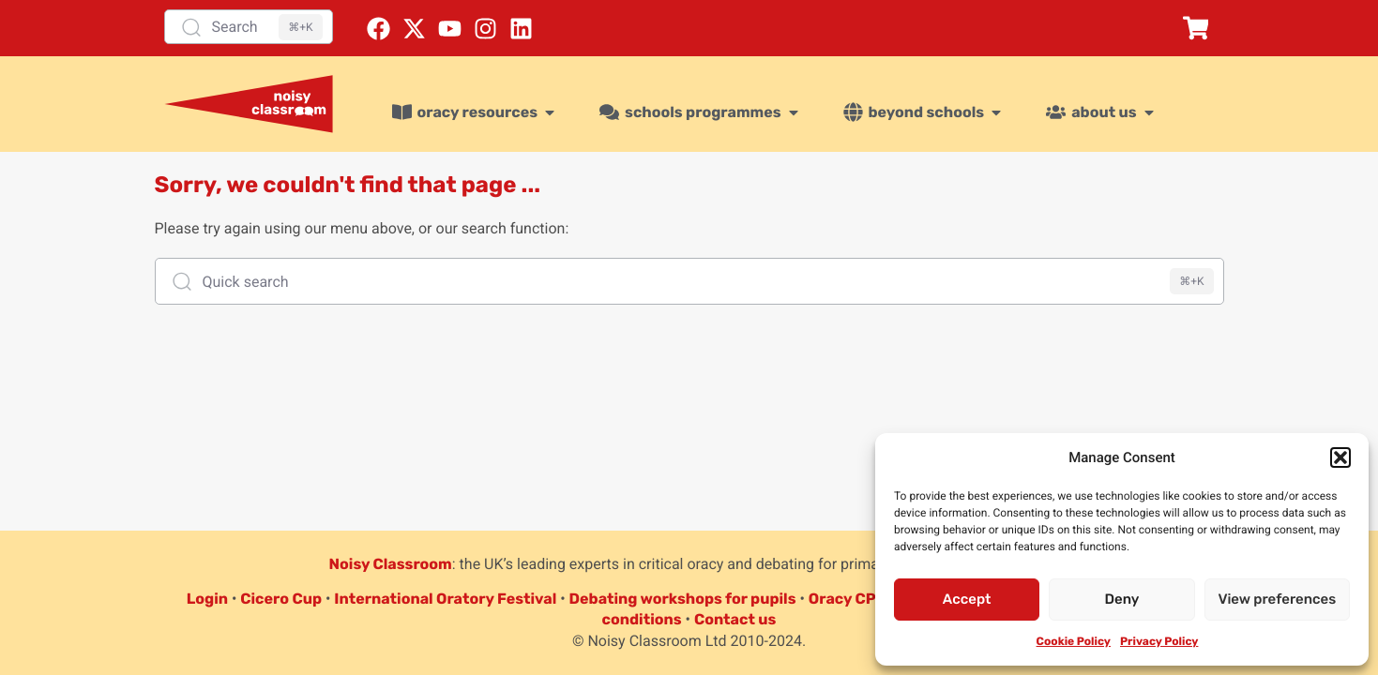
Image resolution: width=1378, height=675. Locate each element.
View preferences (1277, 599)
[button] (1340, 457)
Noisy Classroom (390, 564)
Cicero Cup (281, 599)
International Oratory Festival (445, 599)
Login (207, 599)
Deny (1122, 599)
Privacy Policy (1159, 641)
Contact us (735, 619)
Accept (967, 599)
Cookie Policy (1074, 641)
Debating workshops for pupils (682, 599)
